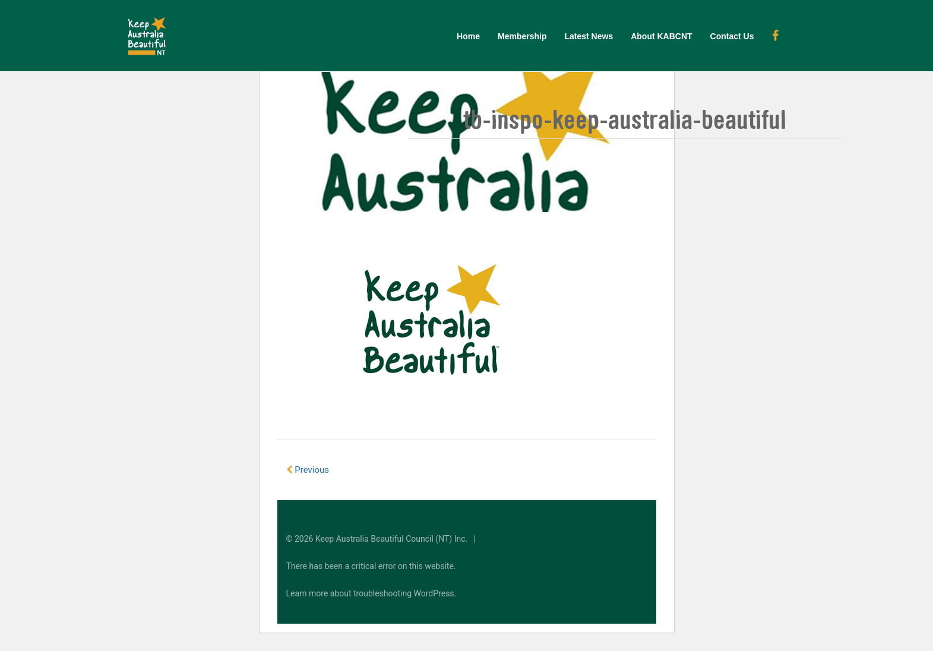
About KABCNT (661, 36)
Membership (522, 36)
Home (468, 36)
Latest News (588, 36)
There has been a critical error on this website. (371, 566)
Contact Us (732, 36)
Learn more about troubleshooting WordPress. (371, 593)
